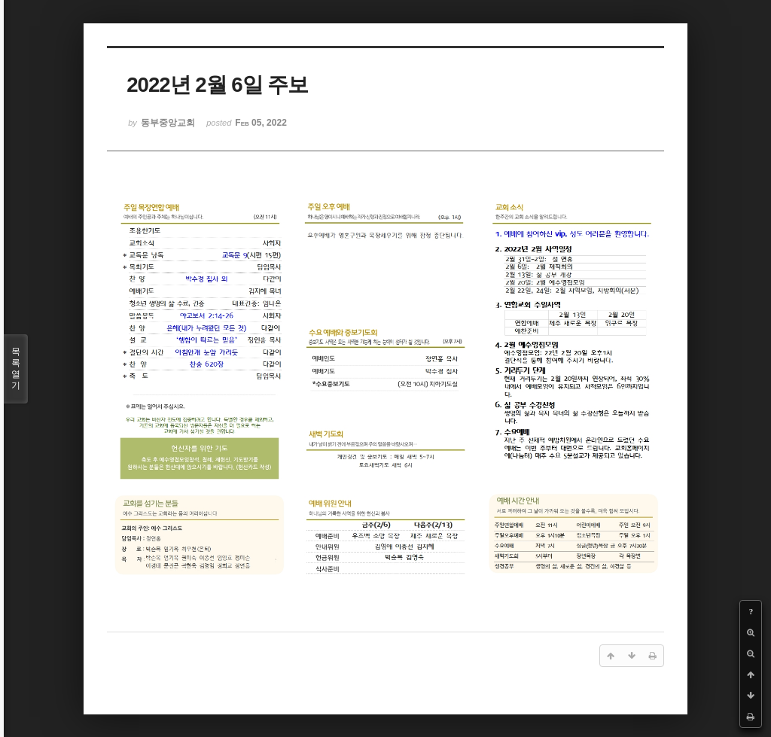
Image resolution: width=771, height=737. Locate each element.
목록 (15, 368)
